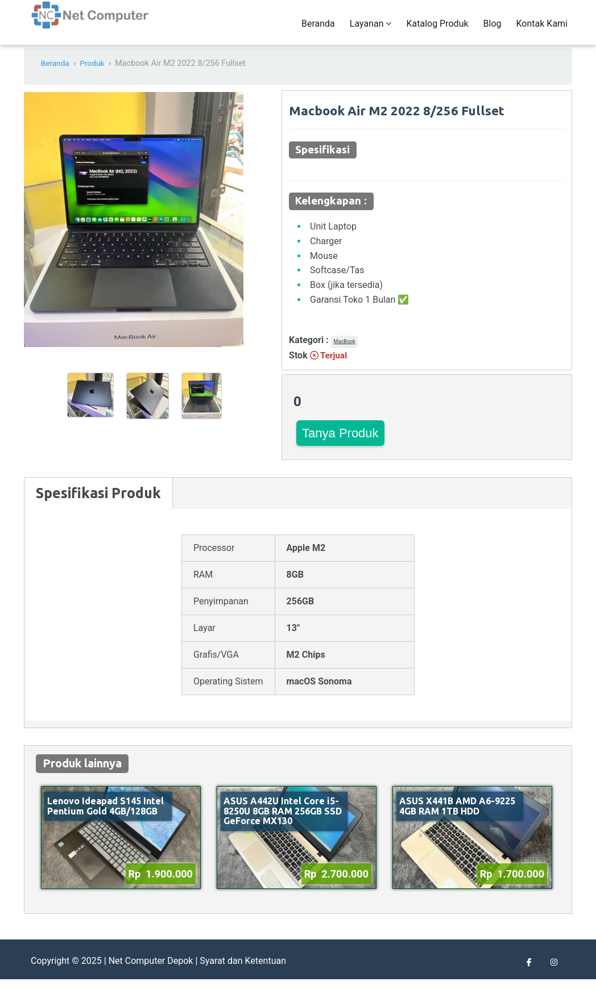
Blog (492, 29)
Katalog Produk (437, 29)
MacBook (344, 353)
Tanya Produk (340, 444)
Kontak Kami (542, 29)
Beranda (318, 29)
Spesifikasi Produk (98, 504)
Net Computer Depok (151, 971)
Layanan (371, 29)
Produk (95, 74)
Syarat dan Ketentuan (243, 971)
